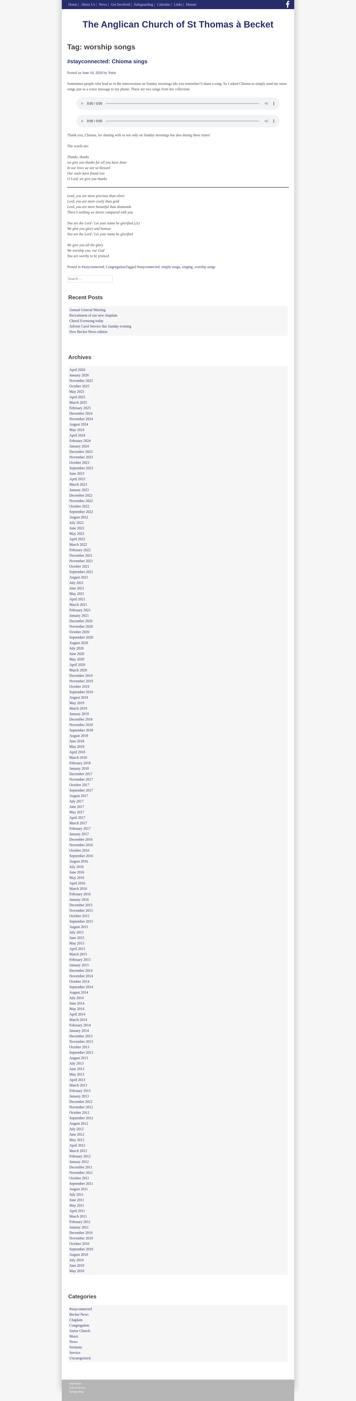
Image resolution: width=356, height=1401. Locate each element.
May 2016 (76, 878)
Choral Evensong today (86, 321)
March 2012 (78, 1151)
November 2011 (81, 1173)
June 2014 (76, 1003)
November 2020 (81, 626)
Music (74, 1336)
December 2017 (81, 774)
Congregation (116, 267)
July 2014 (76, 998)
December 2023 (81, 452)
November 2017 (81, 779)
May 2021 (76, 594)
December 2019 (81, 676)
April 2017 (77, 818)
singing (187, 267)
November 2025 (81, 381)
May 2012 (76, 1140)
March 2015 (78, 954)
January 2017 (79, 834)
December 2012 (81, 1102)
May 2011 (76, 1205)
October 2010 (79, 1244)
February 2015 (80, 960)
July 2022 (76, 523)
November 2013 (81, 1041)
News (103, 4)
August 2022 (78, 517)
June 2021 (76, 588)
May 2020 (76, 659)
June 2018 (76, 741)
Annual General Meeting (87, 310)
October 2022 (79, 506)
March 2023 (78, 484)
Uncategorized (80, 1358)
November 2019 (81, 681)
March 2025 (78, 402)
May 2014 (76, 1009)
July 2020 (76, 648)
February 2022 (80, 550)
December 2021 (81, 555)
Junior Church (79, 1331)
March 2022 (78, 544)
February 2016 (80, 894)
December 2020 (81, 621)
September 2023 (81, 468)
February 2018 (80, 763)
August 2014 (78, 992)
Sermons (75, 1347)
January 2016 (79, 899)
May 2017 (76, 812)
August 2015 (78, 927)
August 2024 (78, 424)
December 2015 (81, 905)
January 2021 (79, 615)
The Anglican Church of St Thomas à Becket (178, 24)
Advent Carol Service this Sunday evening (100, 326)
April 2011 (77, 1211)
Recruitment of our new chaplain (93, 315)
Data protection (77, 1387)
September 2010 (81, 1249)
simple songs (170, 267)
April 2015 (77, 949)
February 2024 (80, 441)
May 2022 (76, 534)
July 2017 (76, 801)
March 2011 (78, 1216)
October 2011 (79, 1178)
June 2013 (76, 1069)
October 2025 (79, 386)
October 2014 (79, 981)
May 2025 (76, 391)
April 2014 (77, 1014)
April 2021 (77, 599)
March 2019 (78, 708)
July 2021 (76, 583)
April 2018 (77, 752)
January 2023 (79, 490)
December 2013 (81, 1036)
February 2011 (80, 1222)
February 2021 (80, 610)
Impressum (75, 1383)
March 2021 (78, 605)
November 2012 (81, 1107)
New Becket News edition (88, 332)
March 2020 (78, 670)
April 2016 (77, 883)
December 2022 (81, 495)
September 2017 (81, 790)
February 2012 (80, 1156)
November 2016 (81, 845)
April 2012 (77, 1145)
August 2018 (78, 736)
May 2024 (76, 430)
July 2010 (76, 1260)
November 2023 (81, 457)
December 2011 (80, 1167)
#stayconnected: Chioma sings (107, 61)
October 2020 (79, 632)
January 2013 (79, 1096)
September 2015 (81, 921)
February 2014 (80, 1025)
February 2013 (80, 1091)
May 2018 (76, 747)
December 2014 (81, 970)
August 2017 (78, 796)
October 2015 (79, 916)
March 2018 (78, 757)
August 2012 (78, 1123)
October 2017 (79, 785)
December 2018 (81, 719)
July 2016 (76, 867)
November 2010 (81, 1238)
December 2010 (81, 1233)
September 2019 (81, 692)
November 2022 (81, 501)
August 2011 (78, 1189)
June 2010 (76, 1265)
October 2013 (79, 1047)
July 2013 (76, 1063)
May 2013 (76, 1074)
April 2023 (77, 479)
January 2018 (79, 768)
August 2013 (78, 1058)
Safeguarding (143, 4)
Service (74, 1353)
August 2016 (78, 861)
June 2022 (76, 528)
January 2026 (79, 375)
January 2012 (79, 1162)
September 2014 (81, 987)
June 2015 (76, 938)
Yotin (112, 73)
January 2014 (79, 1031)
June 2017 (76, 807)
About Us (88, 4)
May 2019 (76, 703)
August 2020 (78, 643)
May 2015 (76, 943)
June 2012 (76, 1134)
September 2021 (81, 572)
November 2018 (81, 725)
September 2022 (81, 512)
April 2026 (77, 370)
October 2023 (79, 462)
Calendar (163, 4)
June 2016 (76, 872)
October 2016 (79, 850)
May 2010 (76, 1271)
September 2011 (81, 1183)
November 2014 (81, 976)
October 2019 (79, 686)
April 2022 (77, 539)
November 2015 (81, 910)
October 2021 (79, 566)
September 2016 (81, 856)
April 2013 (77, 1080)
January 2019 (79, 714)
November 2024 (81, 419)
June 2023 (76, 473)
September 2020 (81, 637)
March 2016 (78, 889)
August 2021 (78, 577)
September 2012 (81, 1118)
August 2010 (78, 1254)
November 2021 (81, 561)
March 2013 (78, 1085)
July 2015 (76, 932)
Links (178, 4)
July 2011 (76, 1194)
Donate (191, 4)
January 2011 (79, 1227)
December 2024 (81, 413)
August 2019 (78, 697)
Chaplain (76, 1320)
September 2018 (81, 730)
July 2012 (76, 1129)
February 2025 (80, 408)
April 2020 (77, 665)
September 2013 (81, 1052)
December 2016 (81, 839)
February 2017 (80, 828)
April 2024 (77, 435)
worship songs (205, 267)
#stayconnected (93, 267)
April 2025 (77, 397)
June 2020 (76, 654)
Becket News (79, 1314)
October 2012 (79, 1112)
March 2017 (78, 823)
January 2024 (79, 446)
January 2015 (79, 965)
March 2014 (78, 1020)
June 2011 (76, 1200)
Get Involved (120, 4)
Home (72, 4)
